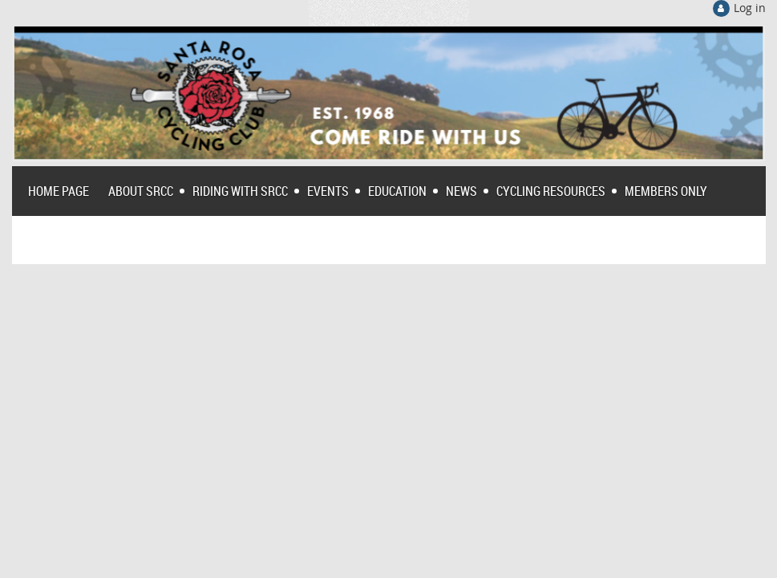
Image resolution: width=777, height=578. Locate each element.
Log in (750, 7)
